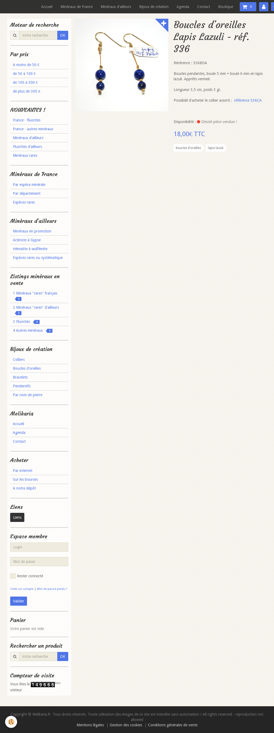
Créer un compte (21, 589)
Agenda (183, 7)
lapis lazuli (215, 148)
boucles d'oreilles (188, 148)
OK (62, 35)
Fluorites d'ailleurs (27, 146)
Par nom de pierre (27, 395)
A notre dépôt (24, 488)
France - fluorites (26, 120)
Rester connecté (26, 576)
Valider (18, 601)
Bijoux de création (154, 7)
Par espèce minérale (29, 184)
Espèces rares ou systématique (38, 257)
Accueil (46, 7)
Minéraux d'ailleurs (116, 7)
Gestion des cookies (126, 725)
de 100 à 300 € (25, 82)
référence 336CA (248, 100)
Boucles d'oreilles (27, 368)
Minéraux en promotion (32, 231)
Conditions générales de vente (172, 725)
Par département (26, 193)
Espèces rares (24, 202)
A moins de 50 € (26, 65)
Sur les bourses (25, 479)
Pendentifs (22, 386)
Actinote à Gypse (27, 240)
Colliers (19, 359)
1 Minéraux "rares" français (35, 296)
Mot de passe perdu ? (52, 589)
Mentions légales (90, 725)
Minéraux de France (76, 7)
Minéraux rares (25, 155)
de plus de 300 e (26, 91)
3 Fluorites (26, 321)
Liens (17, 517)
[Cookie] (11, 722)
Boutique (225, 7)
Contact (203, 7)
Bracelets (20, 377)
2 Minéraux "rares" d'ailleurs (36, 310)
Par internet (22, 470)
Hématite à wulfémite (30, 249)
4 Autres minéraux (32, 330)
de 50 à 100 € (24, 73)
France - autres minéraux (33, 129)
